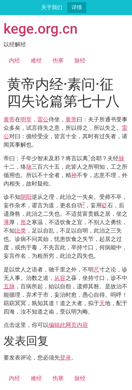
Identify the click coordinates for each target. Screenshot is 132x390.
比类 (20, 230)
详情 (76, 7)
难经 (36, 60)
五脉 (9, 286)
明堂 (26, 119)
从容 (59, 278)
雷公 (43, 119)
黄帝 (9, 119)
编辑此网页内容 (68, 325)
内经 (14, 60)
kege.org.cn (41, 29)
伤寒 (58, 60)
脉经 (80, 60)
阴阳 (26, 197)
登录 (65, 357)
